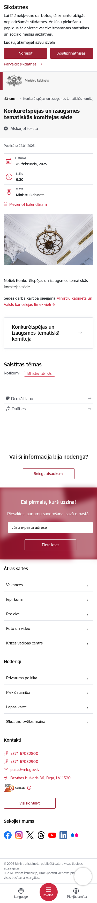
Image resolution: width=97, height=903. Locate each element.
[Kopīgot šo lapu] (48, 409)
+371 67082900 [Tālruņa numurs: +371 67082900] (24, 761)
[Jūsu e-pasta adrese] (50, 527)
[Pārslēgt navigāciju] (49, 892)
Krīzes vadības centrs (24, 643)
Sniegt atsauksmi (48, 473)
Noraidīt (25, 53)
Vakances (14, 584)
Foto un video (18, 628)
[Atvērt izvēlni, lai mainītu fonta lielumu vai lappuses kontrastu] (76, 894)
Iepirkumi (14, 599)
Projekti (12, 613)
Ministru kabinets (39, 373)
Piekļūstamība (18, 692)
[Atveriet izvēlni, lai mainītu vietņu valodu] (21, 894)
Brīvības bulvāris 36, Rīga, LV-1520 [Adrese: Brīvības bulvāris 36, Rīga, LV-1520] (40, 777)
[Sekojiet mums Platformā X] (30, 835)
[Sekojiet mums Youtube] (52, 835)
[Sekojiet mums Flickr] (74, 835)
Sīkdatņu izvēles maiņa (25, 721)
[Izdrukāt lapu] (48, 399)
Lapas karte (16, 706)
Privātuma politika (21, 677)
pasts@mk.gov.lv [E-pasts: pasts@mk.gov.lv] (24, 769)
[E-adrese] (14, 787)
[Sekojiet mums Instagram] (19, 835)
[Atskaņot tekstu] (24, 128)
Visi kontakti (29, 803)
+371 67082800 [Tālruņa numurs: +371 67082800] (24, 753)
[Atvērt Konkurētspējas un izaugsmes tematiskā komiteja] (80, 333)
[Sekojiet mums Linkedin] (63, 835)
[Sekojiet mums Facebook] (8, 835)
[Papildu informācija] (29, 788)
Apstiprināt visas (71, 53)
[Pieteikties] (50, 544)
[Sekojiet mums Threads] (41, 835)
